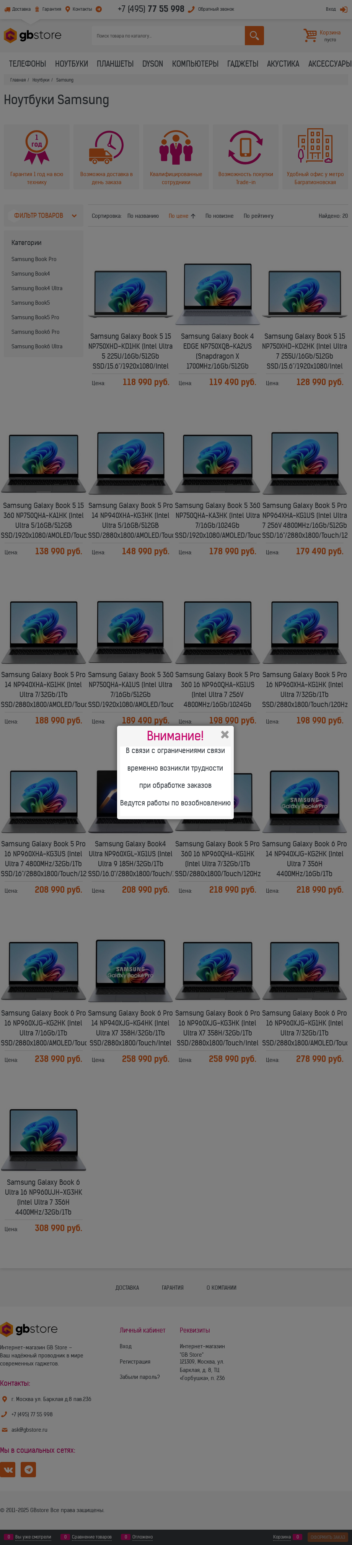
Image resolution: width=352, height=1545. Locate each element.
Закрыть (225, 734)
